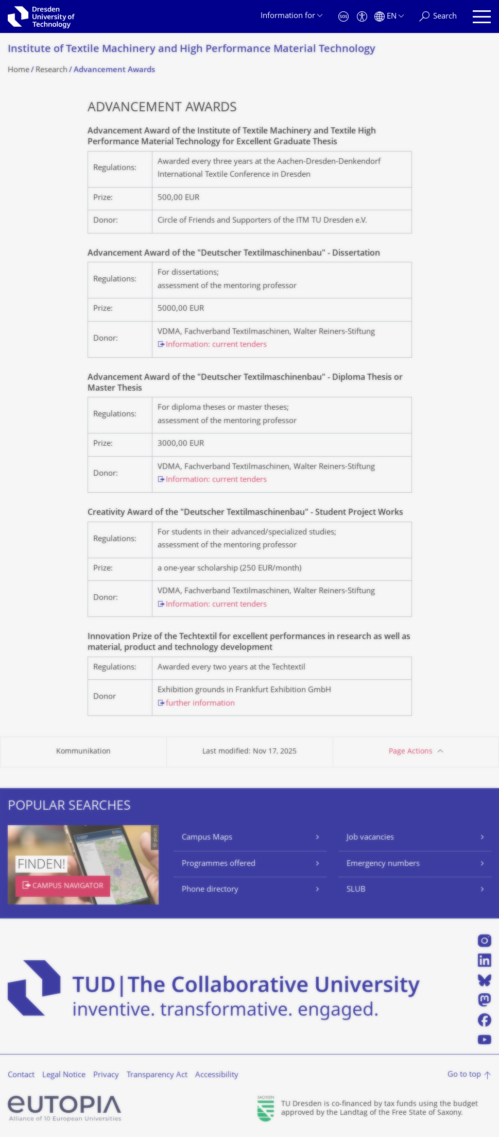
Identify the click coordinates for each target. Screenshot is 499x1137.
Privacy (106, 1075)
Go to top (464, 1075)
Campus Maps (207, 838)
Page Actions (411, 751)
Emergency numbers (383, 864)
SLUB (356, 890)
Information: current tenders (216, 345)
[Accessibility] (362, 17)
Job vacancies (370, 838)
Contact (21, 1075)
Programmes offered (218, 864)
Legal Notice (63, 1075)
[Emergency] (343, 17)
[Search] (438, 16)
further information (200, 704)
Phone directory (210, 890)
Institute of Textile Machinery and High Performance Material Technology (191, 50)
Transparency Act (157, 1075)
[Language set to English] (389, 16)
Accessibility (216, 1075)
